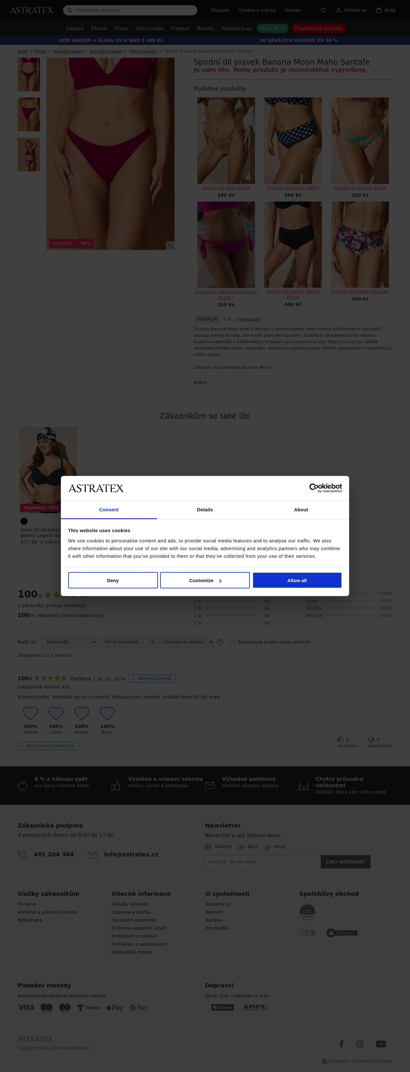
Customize (205, 580)
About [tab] (301, 509)
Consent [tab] (109, 509)
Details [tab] (205, 509)
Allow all (297, 580)
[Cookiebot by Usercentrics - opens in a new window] (314, 488)
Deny (113, 580)
